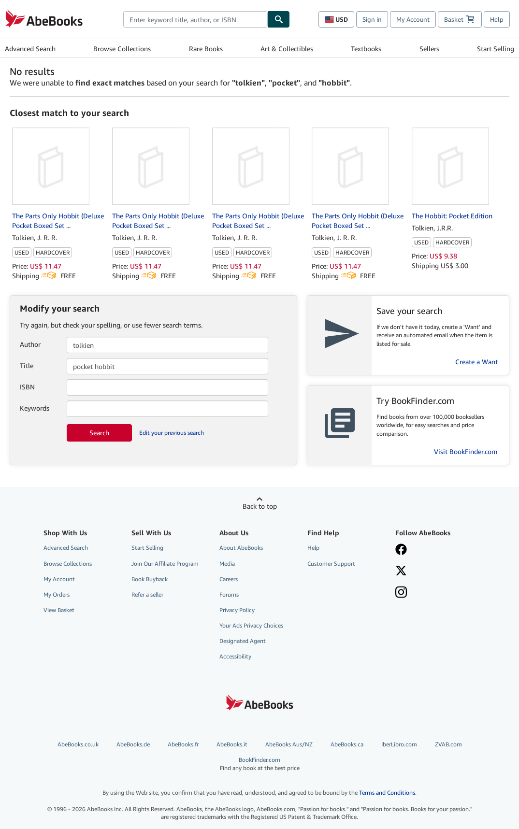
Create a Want (476, 361)
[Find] (278, 19)
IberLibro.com (399, 744)
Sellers (429, 48)
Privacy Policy (237, 610)
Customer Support (331, 563)
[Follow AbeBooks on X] (433, 571)
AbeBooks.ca (347, 744)
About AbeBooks (241, 547)
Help (497, 19)
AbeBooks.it (231, 744)
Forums (229, 594)
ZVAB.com (448, 744)
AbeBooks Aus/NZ (289, 744)
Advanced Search (30, 48)
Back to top (260, 506)
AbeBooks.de (133, 744)
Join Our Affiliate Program (165, 563)
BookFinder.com (260, 764)
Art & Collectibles (286, 48)
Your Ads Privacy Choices (251, 625)
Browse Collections (122, 48)
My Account (413, 19)
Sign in (372, 19)
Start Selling (495, 48)
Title (26, 365)
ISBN (27, 387)
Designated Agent (242, 640)
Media (227, 563)
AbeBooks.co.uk (78, 744)
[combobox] (195, 19)
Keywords (34, 408)
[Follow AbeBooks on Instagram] (433, 593)
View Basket (58, 610)
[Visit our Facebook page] (433, 550)
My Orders (56, 594)
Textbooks (366, 48)
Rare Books (206, 48)
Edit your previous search (171, 432)
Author (30, 344)
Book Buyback (149, 579)
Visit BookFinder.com (466, 451)
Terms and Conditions (387, 792)
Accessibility (235, 656)
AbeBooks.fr (183, 744)
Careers (228, 579)
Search (99, 433)
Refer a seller (147, 594)
